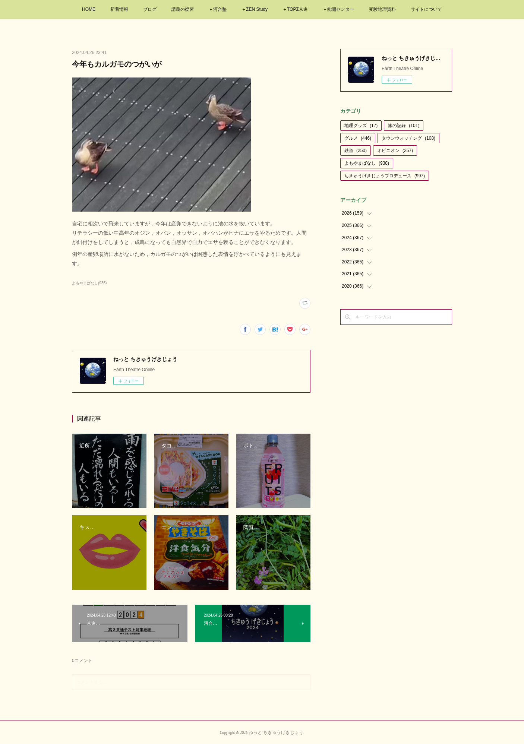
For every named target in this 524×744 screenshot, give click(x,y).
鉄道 (355, 150)
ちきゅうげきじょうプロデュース (384, 175)
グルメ (357, 138)
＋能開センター (338, 9)
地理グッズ (361, 125)
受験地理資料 (382, 9)
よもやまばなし (366, 163)
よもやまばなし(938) (89, 283)
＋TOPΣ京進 (295, 9)
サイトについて (426, 9)
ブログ (150, 9)
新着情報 (119, 9)
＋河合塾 (218, 9)
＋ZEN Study (255, 9)
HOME (88, 9)
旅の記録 (403, 125)
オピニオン (395, 150)
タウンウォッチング (408, 138)
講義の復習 (182, 9)
